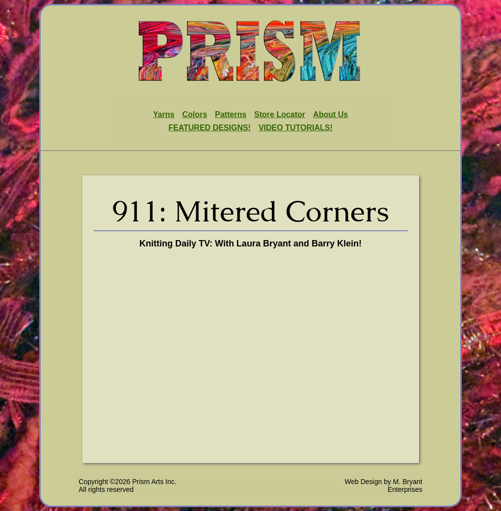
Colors (194, 114)
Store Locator (279, 114)
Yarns (164, 114)
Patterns (230, 114)
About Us (330, 114)
